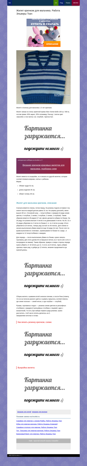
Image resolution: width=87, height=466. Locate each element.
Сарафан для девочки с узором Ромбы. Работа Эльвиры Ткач (39, 421)
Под (61, 3)
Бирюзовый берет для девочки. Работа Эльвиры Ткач (36, 434)
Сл (56, 3)
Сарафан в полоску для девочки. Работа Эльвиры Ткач (36, 427)
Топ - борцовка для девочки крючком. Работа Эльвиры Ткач (38, 431)
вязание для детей (24, 412)
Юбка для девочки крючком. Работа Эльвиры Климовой (36, 424)
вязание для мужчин (39, 412)
